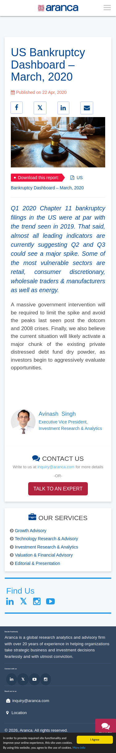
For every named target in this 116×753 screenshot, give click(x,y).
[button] (105, 730)
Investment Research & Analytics (46, 547)
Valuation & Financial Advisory (44, 555)
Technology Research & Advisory (46, 538)
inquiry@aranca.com (55, 467)
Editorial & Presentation (37, 563)
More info (79, 749)
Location (19, 712)
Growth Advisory (30, 530)
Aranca (26, 730)
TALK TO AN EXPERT (58, 488)
